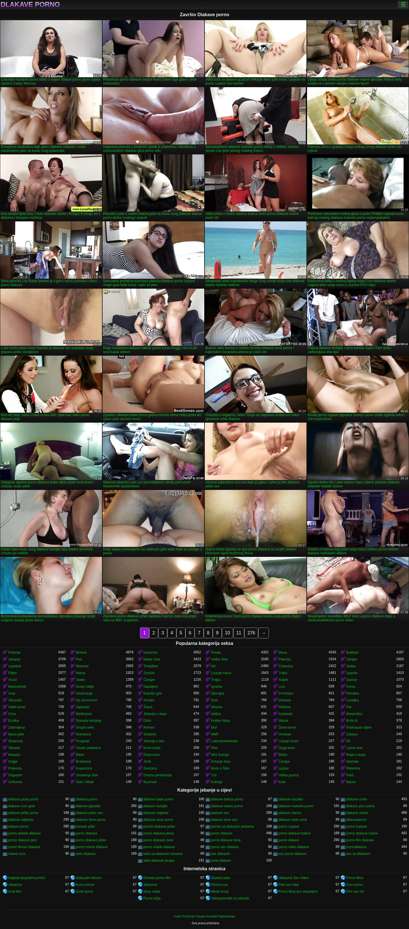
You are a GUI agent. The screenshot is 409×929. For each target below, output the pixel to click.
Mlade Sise (151, 659)
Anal (11, 693)
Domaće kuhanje (88, 721)
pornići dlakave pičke (159, 827)
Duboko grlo (152, 693)
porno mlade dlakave (159, 847)
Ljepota (351, 673)
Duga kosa (287, 748)
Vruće (12, 680)
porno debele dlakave (24, 833)
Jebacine (150, 885)
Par (349, 707)
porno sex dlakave (225, 847)
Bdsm (283, 755)
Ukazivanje (84, 693)
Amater (149, 700)
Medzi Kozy (220, 892)
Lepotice (14, 666)
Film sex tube (289, 885)
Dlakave (285, 700)
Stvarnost (15, 741)
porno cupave (289, 827)
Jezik (147, 762)
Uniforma (15, 782)
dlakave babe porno (158, 799)
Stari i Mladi (85, 782)
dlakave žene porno (91, 820)
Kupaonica (84, 768)
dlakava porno (86, 799)
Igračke (216, 687)
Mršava (216, 707)
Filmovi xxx (219, 885)
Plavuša (285, 659)
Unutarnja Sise (87, 775)
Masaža (14, 755)
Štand (147, 707)
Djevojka (217, 693)
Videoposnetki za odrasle (230, 898)
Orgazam (15, 775)
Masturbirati (17, 687)
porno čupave (356, 827)
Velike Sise (219, 659)
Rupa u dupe (356, 755)
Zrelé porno (84, 892)
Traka (283, 673)
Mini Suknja (220, 755)
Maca (283, 653)
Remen (149, 727)
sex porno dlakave (292, 854)
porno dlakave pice (22, 840)
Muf (214, 727)
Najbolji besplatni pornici (26, 878)
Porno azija (151, 898)
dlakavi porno (18, 827)
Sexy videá (151, 892)
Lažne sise (354, 748)
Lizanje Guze (289, 741)
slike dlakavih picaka (158, 861)
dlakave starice (290, 813)
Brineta (81, 653)
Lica (282, 687)
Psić (79, 659)
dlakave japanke (88, 806)
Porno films (354, 878)
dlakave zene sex (224, 820)
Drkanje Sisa (220, 762)
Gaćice (351, 680)
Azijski (283, 680)
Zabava (352, 734)
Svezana (150, 768)
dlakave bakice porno (227, 799)
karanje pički (85, 827)
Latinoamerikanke (224, 741)
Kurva (350, 687)
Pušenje (14, 653)
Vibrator (14, 748)
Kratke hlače (220, 721)
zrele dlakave (221, 861)
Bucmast (150, 782)
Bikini (80, 755)
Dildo (147, 721)
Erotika (13, 721)
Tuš (214, 775)
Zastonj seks (220, 878)
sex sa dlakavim (358, 854)
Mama (80, 673)
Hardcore (150, 653)
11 (238, 632)
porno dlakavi (289, 840)
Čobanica (286, 666)
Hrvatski (285, 734)
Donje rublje (85, 687)
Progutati (82, 741)
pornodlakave (356, 847)
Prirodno (352, 693)
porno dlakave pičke (91, 840)
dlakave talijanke (21, 820)
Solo (214, 700)
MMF (215, 734)
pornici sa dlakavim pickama (232, 827)
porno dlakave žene (226, 840)
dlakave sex (220, 813)
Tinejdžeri (150, 666)
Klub (282, 782)
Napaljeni (150, 687)
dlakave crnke (356, 799)
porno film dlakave (360, 840)
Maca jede (16, 734)
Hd (213, 666)
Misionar (82, 666)
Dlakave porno (30, 4)
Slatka (351, 666)
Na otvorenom (86, 700)
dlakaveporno (356, 820)
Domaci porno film (157, 878)
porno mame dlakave (92, 847)
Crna (12, 714)
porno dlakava (86, 833)
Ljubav (284, 768)
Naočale (352, 762)
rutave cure (16, 854)
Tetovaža (15, 700)
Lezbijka (352, 700)
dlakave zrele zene (293, 820)
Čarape (149, 680)
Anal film (14, 892)
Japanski (82, 707)
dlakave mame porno (227, 806)
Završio (149, 673)
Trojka (215, 680)
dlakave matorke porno (296, 806)
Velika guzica (289, 775)
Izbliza (216, 714)
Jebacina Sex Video (294, 878)
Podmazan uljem (359, 727)
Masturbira (354, 714)
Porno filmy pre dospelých (298, 892)
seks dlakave (85, 854)
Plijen (12, 673)
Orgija (12, 762)
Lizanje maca (221, 673)
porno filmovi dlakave (24, 847)
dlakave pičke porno (23, 813)
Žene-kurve (287, 727)
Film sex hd (355, 892)
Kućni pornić (85, 885)
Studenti (149, 734)
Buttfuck (352, 653)
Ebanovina (151, 755)
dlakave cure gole (21, 806)
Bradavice (83, 762)
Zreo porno (354, 885)
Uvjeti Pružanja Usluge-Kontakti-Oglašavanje (204, 916)
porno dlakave (221, 833)
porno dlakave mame (362, 833)
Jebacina (15, 885)
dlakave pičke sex (89, 813)
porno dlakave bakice (295, 833)
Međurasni (84, 714)
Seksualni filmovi (88, 878)
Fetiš (350, 775)
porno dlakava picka (158, 833)
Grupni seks (85, 727)
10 (227, 632)
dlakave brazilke (291, 799)
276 (251, 632)
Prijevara (15, 768)
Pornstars (286, 693)
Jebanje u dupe (155, 714)
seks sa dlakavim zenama (162, 854)
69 (348, 741)
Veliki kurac (17, 707)
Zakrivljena (16, 727)
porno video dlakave (294, 847)
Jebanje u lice (153, 741)
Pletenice (353, 768)
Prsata (216, 653)
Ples (214, 748)
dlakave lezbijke (155, 806)
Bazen (351, 782)
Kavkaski (285, 714)
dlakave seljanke (156, 813)
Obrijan (351, 659)
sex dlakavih (220, 854)
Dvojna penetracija (157, 775)
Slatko (80, 680)
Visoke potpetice (88, 748)
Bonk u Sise (220, 768)
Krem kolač (151, 748)
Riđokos (285, 707)
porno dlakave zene (158, 840)
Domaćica (83, 734)
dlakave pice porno (360, 806)
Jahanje (14, 659)
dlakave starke (357, 813)
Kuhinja (216, 782)
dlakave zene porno (158, 820)
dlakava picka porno (23, 799)
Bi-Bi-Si (352, 721)
